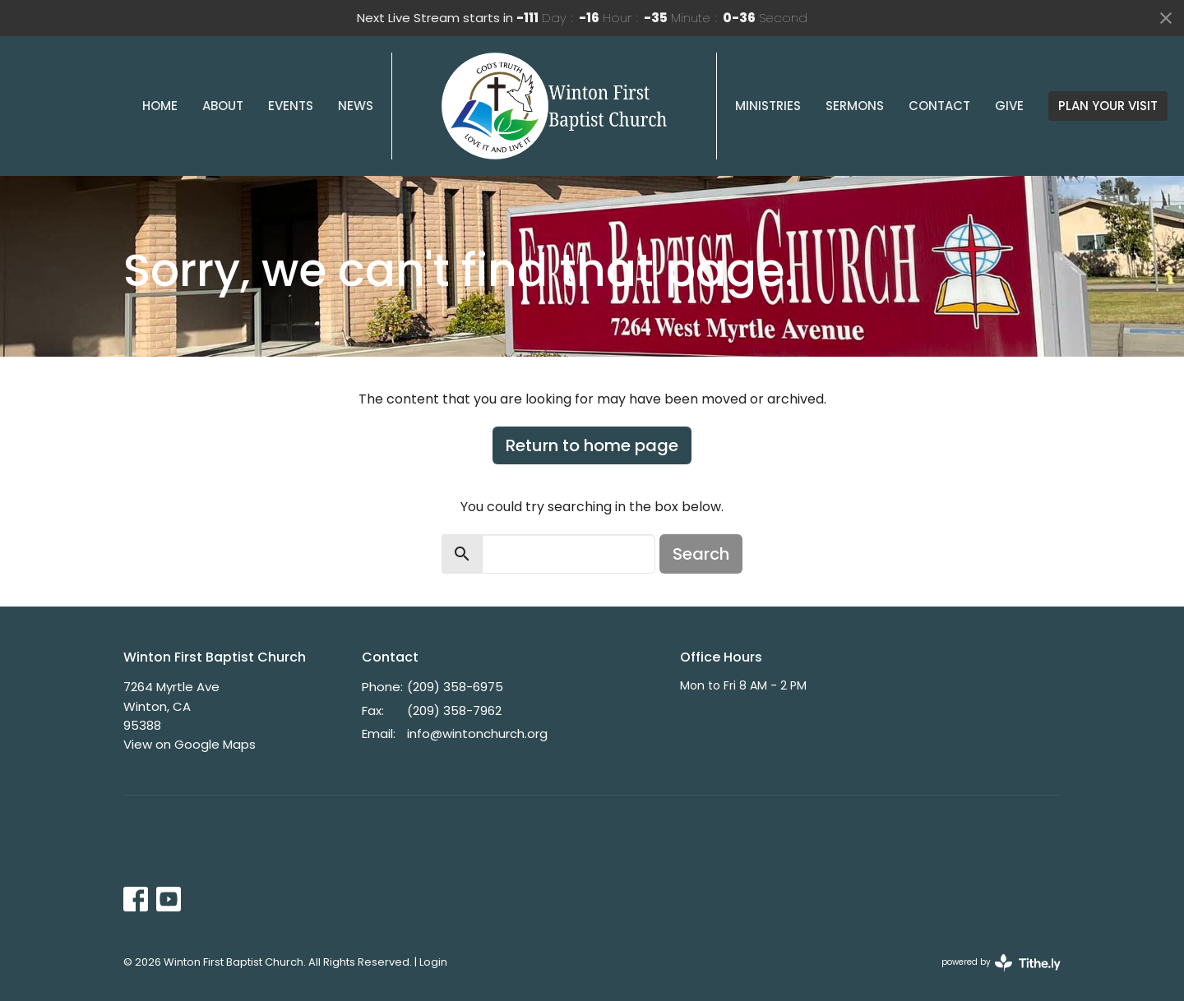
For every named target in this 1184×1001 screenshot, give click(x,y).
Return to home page (592, 445)
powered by (1001, 963)
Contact (939, 105)
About (222, 105)
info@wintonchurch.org (477, 733)
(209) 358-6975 (455, 686)
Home (160, 105)
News (355, 105)
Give (1009, 105)
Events (290, 105)
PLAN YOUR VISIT (1108, 105)
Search (701, 553)
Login (433, 962)
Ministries (768, 105)
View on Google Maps (189, 744)
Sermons (855, 105)
